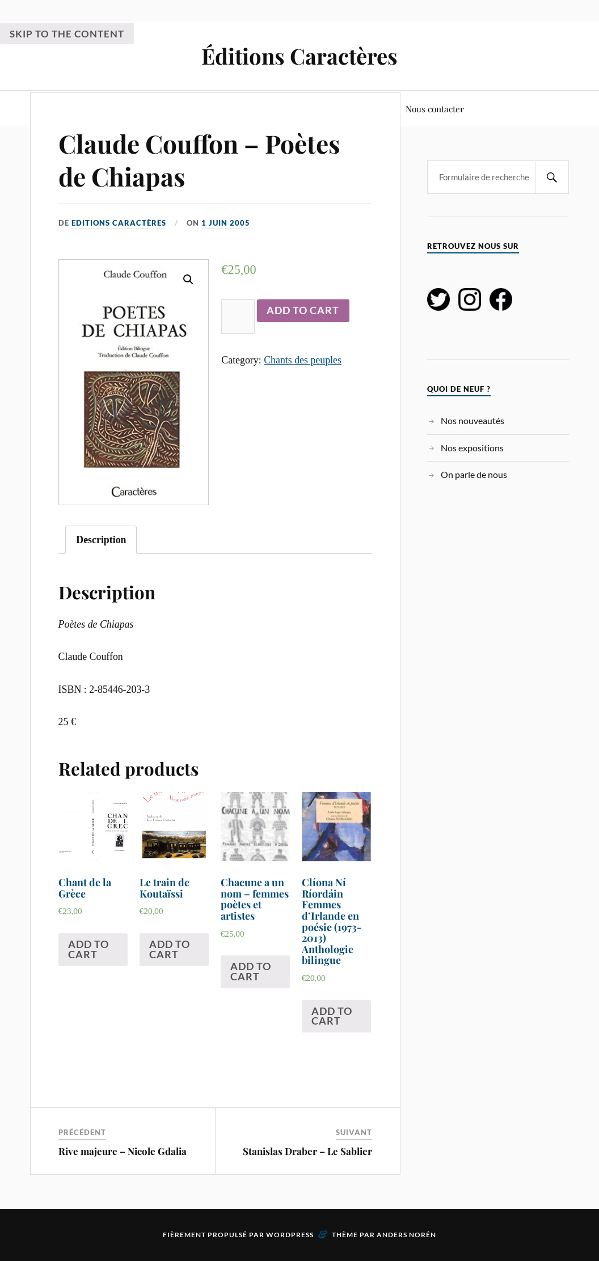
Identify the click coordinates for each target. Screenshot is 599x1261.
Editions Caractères (118, 222)
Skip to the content (67, 34)
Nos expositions (472, 447)
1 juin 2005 (225, 222)
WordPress (290, 1234)
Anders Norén (406, 1234)
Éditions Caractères (299, 55)
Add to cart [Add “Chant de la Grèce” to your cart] (88, 949)
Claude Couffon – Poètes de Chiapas (199, 159)
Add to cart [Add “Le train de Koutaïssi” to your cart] (169, 949)
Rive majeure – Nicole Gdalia (122, 1151)
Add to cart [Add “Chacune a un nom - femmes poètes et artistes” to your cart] (250, 971)
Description (101, 539)
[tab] (101, 540)
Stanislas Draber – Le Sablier (307, 1151)
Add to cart (303, 310)
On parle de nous (474, 474)
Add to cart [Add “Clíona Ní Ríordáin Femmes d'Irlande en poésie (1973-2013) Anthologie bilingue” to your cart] (331, 1016)
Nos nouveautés (472, 420)
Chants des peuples (302, 360)
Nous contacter (435, 109)
